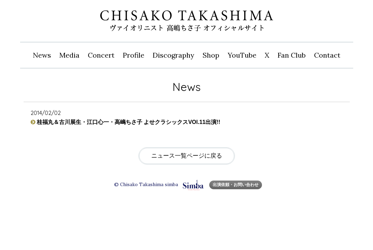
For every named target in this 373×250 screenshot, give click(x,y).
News (42, 55)
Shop (211, 55)
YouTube (242, 55)
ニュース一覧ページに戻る (186, 155)
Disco (173, 55)
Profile (133, 55)
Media (69, 55)
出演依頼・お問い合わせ (235, 184)
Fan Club (292, 55)
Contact (327, 55)
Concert (101, 55)
